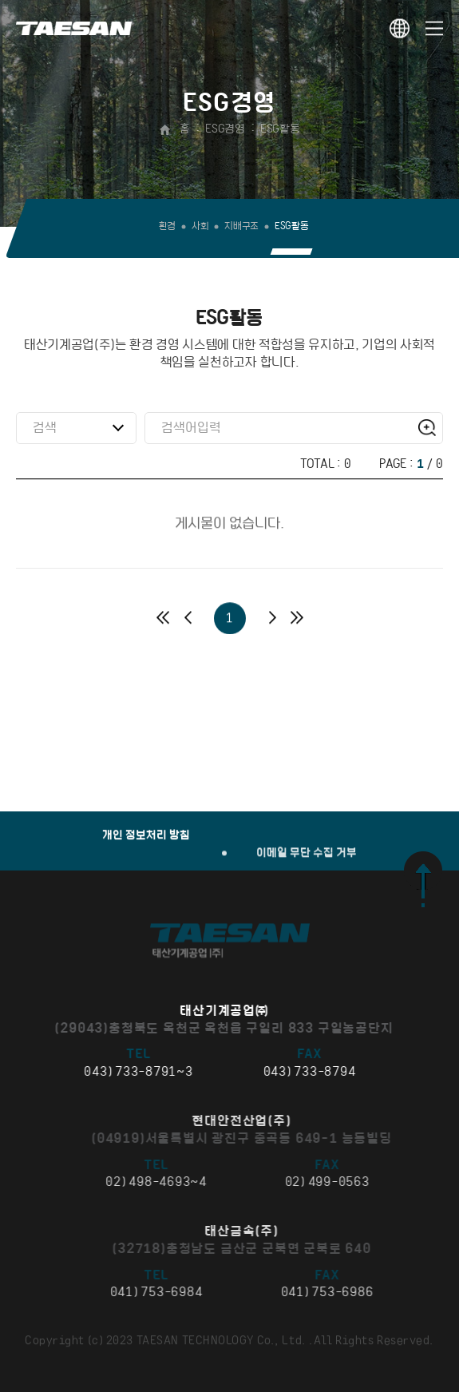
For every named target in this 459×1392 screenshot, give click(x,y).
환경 (167, 226)
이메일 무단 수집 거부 (306, 896)
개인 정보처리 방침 (146, 845)
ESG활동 (279, 129)
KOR (400, 28)
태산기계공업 (74, 28)
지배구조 (241, 226)
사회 (200, 226)
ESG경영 (224, 129)
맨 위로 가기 (423, 879)
